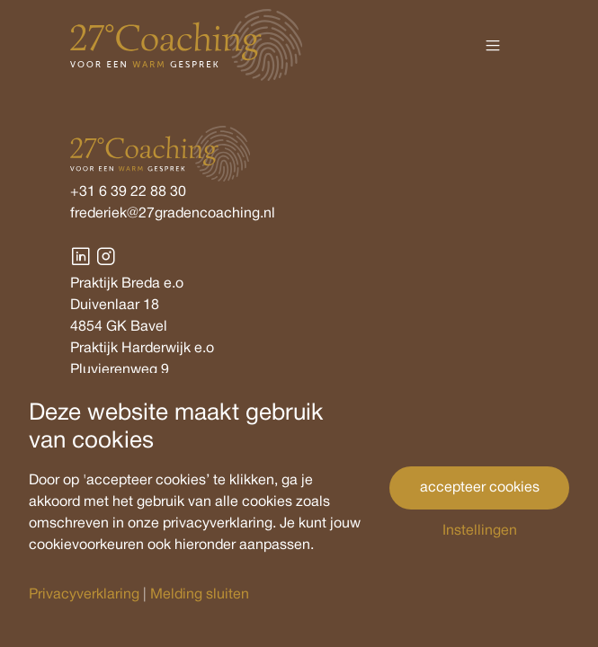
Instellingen (479, 531)
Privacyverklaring (84, 595)
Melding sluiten (199, 595)
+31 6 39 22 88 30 (128, 192)
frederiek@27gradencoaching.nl (172, 214)
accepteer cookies (480, 488)
